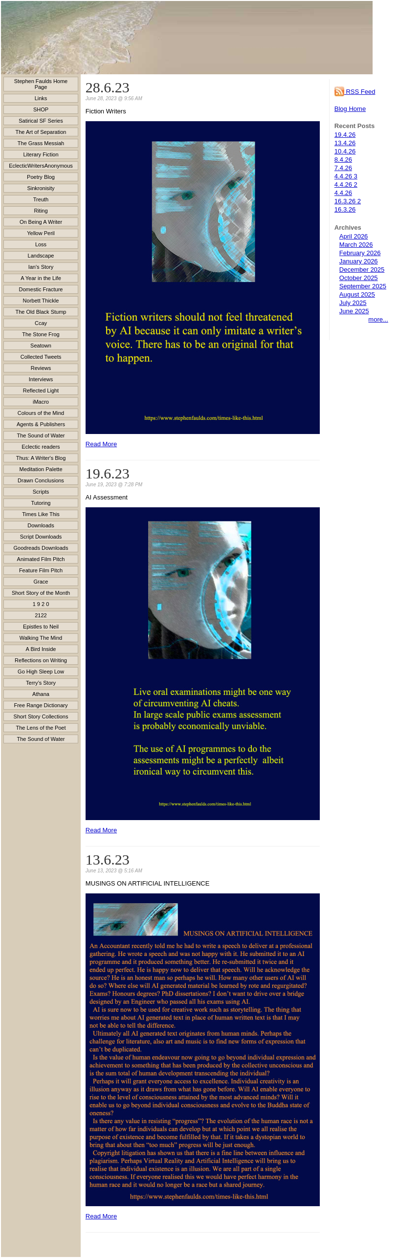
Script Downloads (41, 537)
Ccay (41, 323)
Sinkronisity (40, 188)
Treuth (40, 199)
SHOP (40, 109)
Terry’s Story (41, 683)
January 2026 (358, 261)
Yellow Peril (40, 233)
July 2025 (353, 302)
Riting (40, 211)
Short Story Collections (41, 716)
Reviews (41, 368)
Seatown (40, 345)
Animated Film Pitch (41, 559)
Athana (40, 694)
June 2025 (354, 311)
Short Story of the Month (41, 593)
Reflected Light (41, 390)
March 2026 (356, 244)
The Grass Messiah (41, 143)
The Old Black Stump (41, 312)
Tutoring (41, 503)
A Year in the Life (41, 278)
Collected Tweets (41, 357)
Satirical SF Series (41, 121)
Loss (40, 244)
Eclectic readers (41, 447)
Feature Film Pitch (41, 570)
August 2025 (357, 294)
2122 (40, 615)
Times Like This (40, 514)
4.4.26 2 (345, 184)
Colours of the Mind (41, 413)
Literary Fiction (40, 154)
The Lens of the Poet (41, 728)
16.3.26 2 (347, 201)
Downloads (40, 525)
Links (41, 98)
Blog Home (350, 108)
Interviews (41, 379)
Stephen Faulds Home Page (40, 84)
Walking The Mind (41, 638)
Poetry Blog (41, 177)
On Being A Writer (41, 222)
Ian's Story (41, 267)
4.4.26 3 (345, 176)
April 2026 (353, 236)
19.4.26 (344, 134)
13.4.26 (344, 143)
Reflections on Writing (41, 660)
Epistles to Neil (41, 626)
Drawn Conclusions (41, 480)
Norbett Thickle (41, 301)
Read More (101, 444)
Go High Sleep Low (41, 671)
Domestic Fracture (41, 289)
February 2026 (360, 253)
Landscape (41, 256)
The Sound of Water (41, 435)
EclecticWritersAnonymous (41, 166)
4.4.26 (343, 192)
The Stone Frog (40, 334)
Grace (41, 582)
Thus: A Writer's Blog (41, 458)
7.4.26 (343, 168)
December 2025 (362, 269)
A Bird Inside (41, 649)
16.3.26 (344, 209)
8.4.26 (343, 159)
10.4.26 (344, 151)
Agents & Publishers (41, 424)
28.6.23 (108, 87)
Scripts (41, 492)
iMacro (41, 402)
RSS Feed (355, 91)
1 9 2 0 (41, 604)
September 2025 (362, 286)
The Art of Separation (41, 132)
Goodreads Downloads (41, 548)
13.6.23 (108, 859)
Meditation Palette (40, 469)
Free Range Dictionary (40, 705)
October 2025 (358, 278)
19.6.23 (108, 473)
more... (378, 319)
